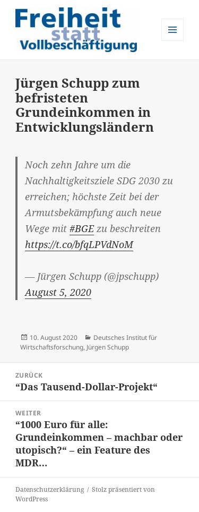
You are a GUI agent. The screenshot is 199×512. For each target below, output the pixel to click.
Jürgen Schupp (107, 347)
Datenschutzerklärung (49, 489)
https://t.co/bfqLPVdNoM (79, 244)
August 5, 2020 (58, 292)
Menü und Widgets (173, 40)
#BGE (82, 228)
